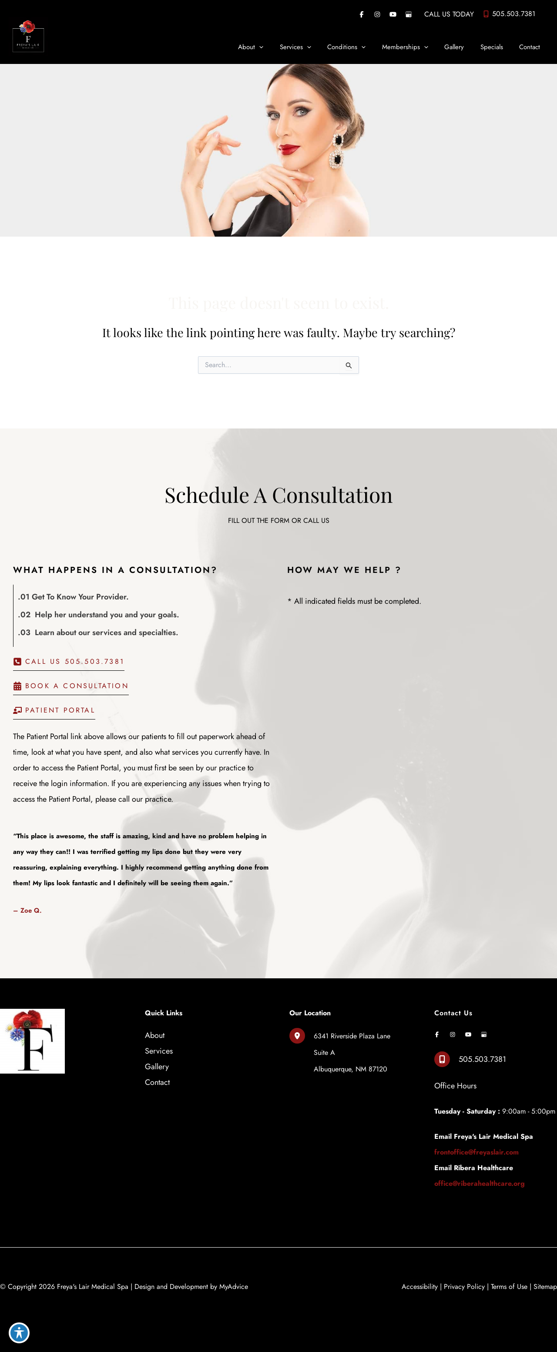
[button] (68, 664)
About (154, 1035)
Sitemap (545, 1287)
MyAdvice (233, 1287)
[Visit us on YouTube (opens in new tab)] (393, 14)
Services (159, 1051)
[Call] (509, 14)
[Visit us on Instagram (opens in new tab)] (377, 14)
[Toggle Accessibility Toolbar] (19, 1332)
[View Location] (301, 1035)
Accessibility (420, 1287)
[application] (280, 47)
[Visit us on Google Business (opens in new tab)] (409, 14)
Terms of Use (509, 1287)
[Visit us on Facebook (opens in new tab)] (362, 14)
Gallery (157, 1066)
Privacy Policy (464, 1287)
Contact (157, 1082)
